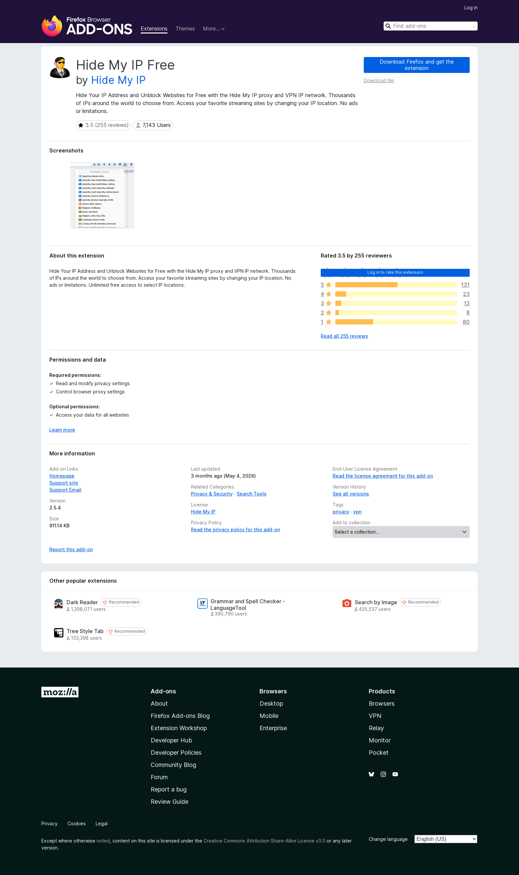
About (159, 703)
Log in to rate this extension (395, 272)
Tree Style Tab (85, 631)
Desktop (271, 703)
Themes (185, 28)
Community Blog (173, 764)
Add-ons (163, 691)
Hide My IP (118, 80)
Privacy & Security (212, 493)
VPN (375, 715)
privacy (341, 511)
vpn (357, 511)
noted (103, 841)
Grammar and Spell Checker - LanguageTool (248, 604)
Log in (471, 7)
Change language (388, 839)
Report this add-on (71, 549)
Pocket (379, 752)
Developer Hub (171, 740)
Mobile (269, 715)
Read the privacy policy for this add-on (235, 529)
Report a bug (169, 789)
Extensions (154, 28)
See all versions (351, 493)
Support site (63, 483)
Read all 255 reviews (344, 336)
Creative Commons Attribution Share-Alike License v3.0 (264, 841)
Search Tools (251, 493)
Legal (102, 823)
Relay (376, 728)
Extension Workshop (179, 728)
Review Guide (169, 801)
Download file (379, 80)
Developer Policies (176, 752)
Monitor (380, 740)
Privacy (49, 823)
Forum (159, 777)
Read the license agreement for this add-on (383, 476)
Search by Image (376, 602)
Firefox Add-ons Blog (180, 715)
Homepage (61, 476)
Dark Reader (82, 602)
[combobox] (431, 26)
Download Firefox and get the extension (417, 64)
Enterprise (273, 728)
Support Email (65, 490)
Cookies (77, 823)
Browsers (382, 703)
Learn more (62, 430)
